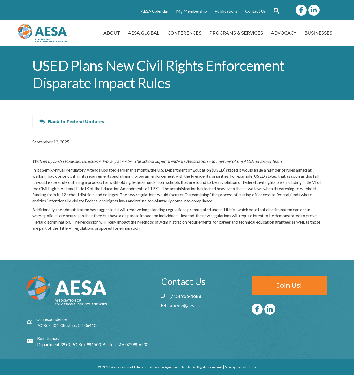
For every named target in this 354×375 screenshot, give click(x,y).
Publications (226, 11)
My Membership (191, 11)
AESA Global (143, 33)
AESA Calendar (155, 11)
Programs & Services (236, 33)
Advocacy (283, 33)
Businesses (318, 33)
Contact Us (255, 11)
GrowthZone (246, 367)
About (111, 33)
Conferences (184, 33)
